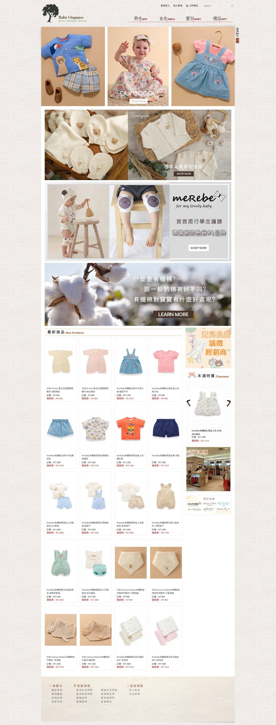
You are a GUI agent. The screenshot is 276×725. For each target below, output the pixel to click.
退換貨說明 (108, 694)
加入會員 (177, 5)
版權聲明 (81, 701)
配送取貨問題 (84, 694)
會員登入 (165, 5)
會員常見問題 (84, 690)
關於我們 (57, 690)
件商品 (194, 5)
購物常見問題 (109, 690)
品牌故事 (57, 697)
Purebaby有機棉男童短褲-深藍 (166, 455)
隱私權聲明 (108, 697)
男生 (141, 18)
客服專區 (106, 701)
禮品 (220, 18)
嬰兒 (193, 18)
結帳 (237, 40)
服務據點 (57, 694)
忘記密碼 (134, 694)
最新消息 (57, 701)
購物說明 (81, 697)
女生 (167, 18)
